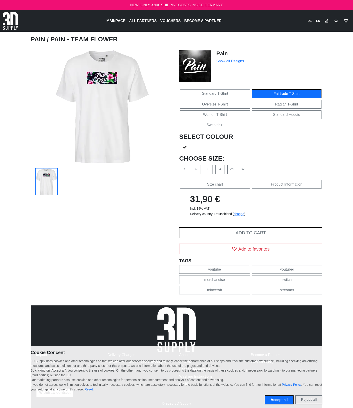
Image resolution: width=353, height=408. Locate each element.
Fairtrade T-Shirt (286, 94)
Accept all (279, 400)
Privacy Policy (291, 384)
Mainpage (116, 21)
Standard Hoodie (286, 115)
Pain (39, 39)
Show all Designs (230, 61)
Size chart (215, 184)
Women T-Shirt (215, 115)
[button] (345, 21)
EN (318, 20)
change (239, 214)
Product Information (286, 184)
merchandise (214, 280)
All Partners (143, 21)
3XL (243, 169)
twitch (287, 280)
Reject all (309, 399)
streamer (287, 290)
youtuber (287, 269)
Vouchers (170, 21)
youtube (214, 269)
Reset (89, 389)
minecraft (214, 290)
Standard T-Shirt (215, 93)
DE (310, 20)
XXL (231, 169)
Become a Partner (203, 21)
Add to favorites (251, 249)
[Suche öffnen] (336, 21)
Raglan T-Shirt (286, 104)
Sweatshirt (215, 125)
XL (220, 169)
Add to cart (251, 232)
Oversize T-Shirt (215, 104)
